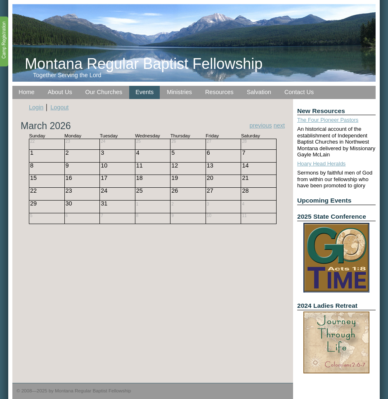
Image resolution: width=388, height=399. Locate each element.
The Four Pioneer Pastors (327, 120)
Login (36, 107)
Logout (59, 107)
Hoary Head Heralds (321, 164)
